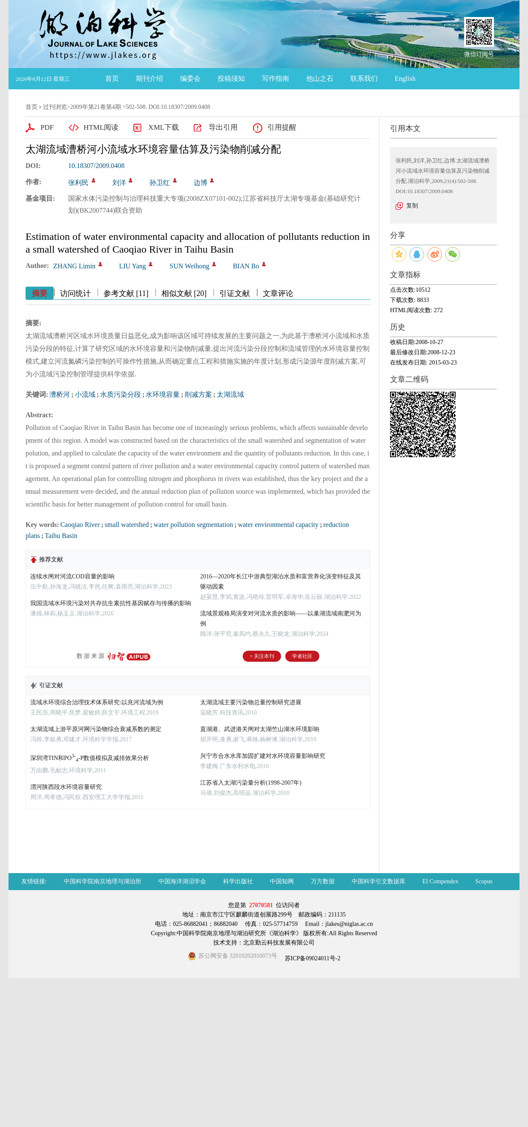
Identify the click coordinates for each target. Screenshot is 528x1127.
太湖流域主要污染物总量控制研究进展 (250, 702)
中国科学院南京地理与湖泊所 (102, 881)
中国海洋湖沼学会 (182, 881)
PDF (47, 127)
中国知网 (282, 881)
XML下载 (163, 127)
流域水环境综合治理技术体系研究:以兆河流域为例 (96, 702)
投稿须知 (231, 78)
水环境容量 (163, 394)
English (405, 78)
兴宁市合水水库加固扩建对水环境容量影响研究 (262, 756)
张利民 (78, 182)
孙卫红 (159, 182)
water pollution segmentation (193, 524)
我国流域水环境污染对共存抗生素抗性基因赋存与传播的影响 (110, 603)
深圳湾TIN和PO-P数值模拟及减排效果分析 (89, 758)
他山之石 (319, 78)
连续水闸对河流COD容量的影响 (72, 576)
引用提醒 (281, 127)
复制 (412, 205)
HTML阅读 (100, 127)
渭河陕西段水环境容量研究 (66, 787)
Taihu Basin (61, 535)
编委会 (190, 78)
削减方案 (198, 394)
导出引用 (223, 127)
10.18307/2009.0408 (96, 165)
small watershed (127, 524)
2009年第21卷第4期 (95, 107)
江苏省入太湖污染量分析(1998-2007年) (250, 783)
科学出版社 (238, 881)
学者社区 (302, 656)
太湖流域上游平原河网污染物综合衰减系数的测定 (95, 729)
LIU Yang (132, 266)
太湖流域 (230, 394)
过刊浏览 (55, 107)
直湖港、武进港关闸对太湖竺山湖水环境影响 (259, 729)
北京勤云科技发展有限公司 (279, 942)
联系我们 (364, 78)
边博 (200, 182)
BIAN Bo (246, 266)
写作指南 (275, 78)
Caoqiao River (80, 524)
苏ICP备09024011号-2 (311, 958)
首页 (112, 78)
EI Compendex (440, 881)
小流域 (85, 394)
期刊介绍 (149, 78)
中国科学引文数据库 (378, 881)
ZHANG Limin (74, 266)
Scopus (483, 881)
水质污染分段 (120, 394)
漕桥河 (59, 394)
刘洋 (119, 182)
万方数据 (323, 881)
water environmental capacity (278, 524)
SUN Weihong (189, 266)
